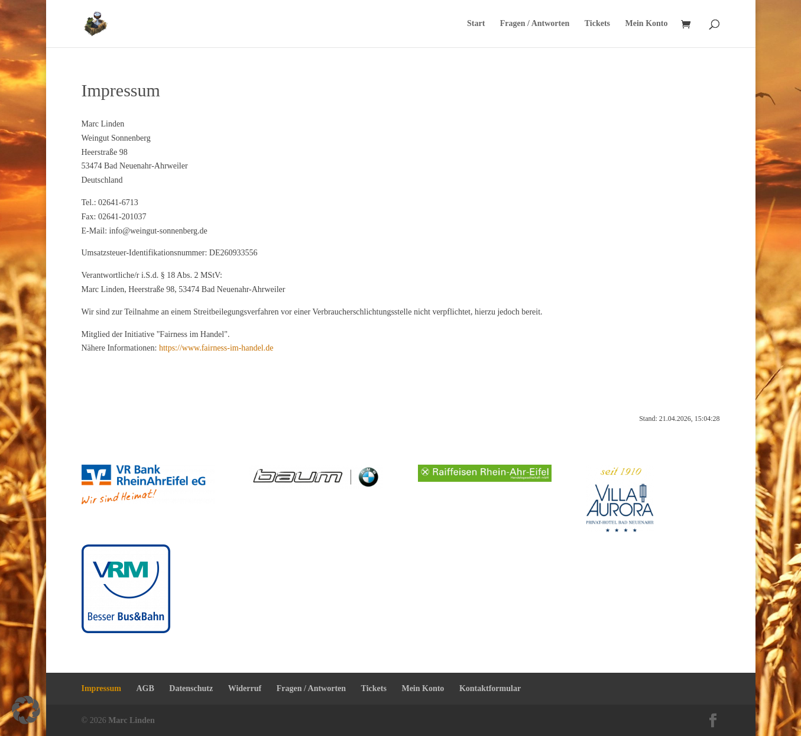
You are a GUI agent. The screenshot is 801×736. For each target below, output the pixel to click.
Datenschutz (191, 688)
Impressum (101, 688)
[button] (26, 710)
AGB (145, 688)
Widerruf (245, 688)
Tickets (597, 24)
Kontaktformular (490, 688)
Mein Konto (646, 24)
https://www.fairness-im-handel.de (216, 347)
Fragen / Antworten (534, 24)
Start (476, 24)
